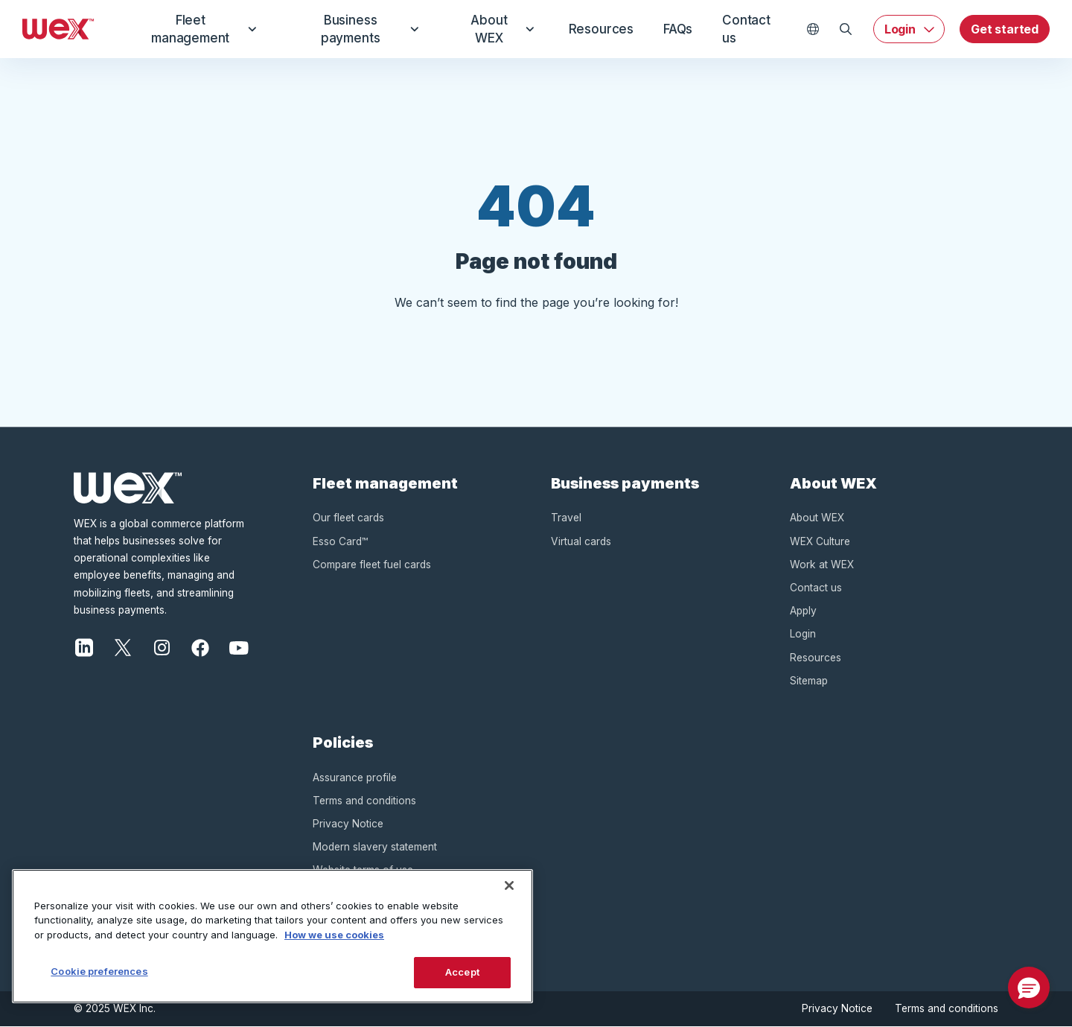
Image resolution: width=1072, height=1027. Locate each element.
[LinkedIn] (84, 646)
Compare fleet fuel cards (372, 564)
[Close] (509, 885)
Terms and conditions (364, 801)
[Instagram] (161, 646)
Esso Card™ (340, 541)
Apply (803, 611)
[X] (122, 646)
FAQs (671, 29)
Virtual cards (581, 541)
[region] (272, 936)
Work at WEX (822, 564)
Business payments (361, 29)
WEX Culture (820, 541)
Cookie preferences (99, 971)
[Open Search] (846, 29)
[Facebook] (200, 646)
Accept (462, 972)
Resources (589, 29)
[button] (1029, 987)
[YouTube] (239, 646)
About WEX (490, 29)
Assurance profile (355, 777)
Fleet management (201, 29)
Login (900, 29)
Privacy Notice (348, 824)
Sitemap (809, 681)
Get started (1004, 29)
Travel (566, 518)
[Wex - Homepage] (58, 29)
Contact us (747, 29)
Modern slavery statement (375, 847)
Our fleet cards (348, 518)
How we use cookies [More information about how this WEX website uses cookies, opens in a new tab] (334, 935)
